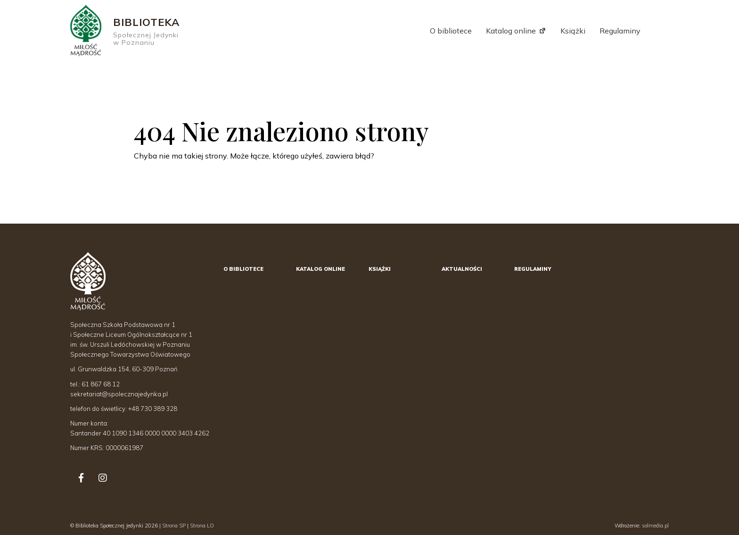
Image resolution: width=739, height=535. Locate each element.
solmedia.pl (655, 525)
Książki (572, 30)
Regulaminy (619, 30)
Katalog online (511, 30)
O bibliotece (451, 30)
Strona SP (174, 525)
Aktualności (462, 269)
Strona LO (202, 525)
